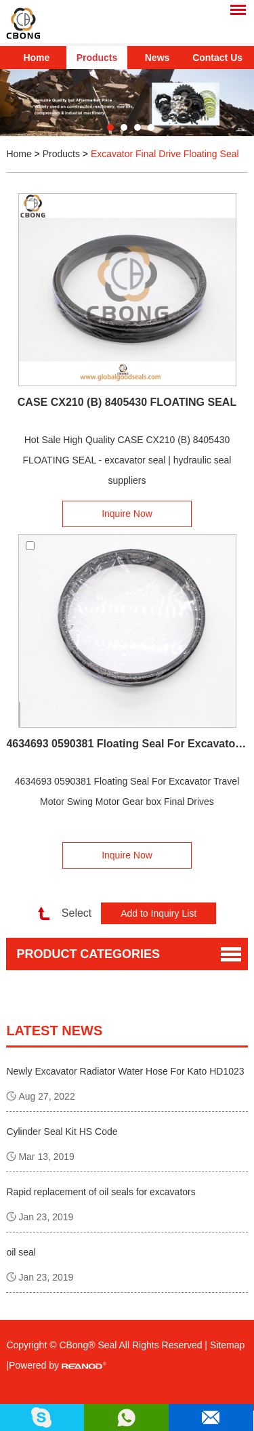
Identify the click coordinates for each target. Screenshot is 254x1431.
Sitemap (227, 1345)
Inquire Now (127, 513)
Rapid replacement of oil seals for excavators (100, 1191)
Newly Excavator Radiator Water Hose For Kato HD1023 (125, 1071)
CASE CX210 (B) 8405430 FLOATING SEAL (127, 402)
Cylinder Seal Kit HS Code (61, 1131)
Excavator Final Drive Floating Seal (165, 153)
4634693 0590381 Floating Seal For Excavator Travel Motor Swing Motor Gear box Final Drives (126, 743)
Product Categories (88, 954)
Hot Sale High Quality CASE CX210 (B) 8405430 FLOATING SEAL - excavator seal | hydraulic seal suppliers (127, 460)
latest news (54, 1030)
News (157, 57)
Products (97, 57)
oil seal (21, 1252)
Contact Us (217, 57)
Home (36, 57)
